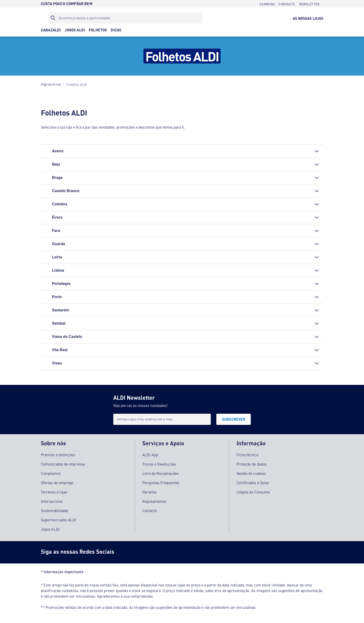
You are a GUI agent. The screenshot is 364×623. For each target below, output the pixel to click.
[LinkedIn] (181, 552)
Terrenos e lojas (54, 491)
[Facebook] (125, 552)
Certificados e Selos (253, 482)
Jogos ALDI (50, 529)
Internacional (52, 501)
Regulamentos (154, 501)
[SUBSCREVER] (233, 419)
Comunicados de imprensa (63, 463)
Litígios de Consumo (253, 491)
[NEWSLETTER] (309, 3)
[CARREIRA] (267, 3)
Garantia (149, 491)
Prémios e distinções (58, 454)
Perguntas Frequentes (160, 482)
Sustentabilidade (54, 510)
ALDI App (150, 454)
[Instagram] (144, 552)
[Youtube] (162, 552)
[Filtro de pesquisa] (125, 17)
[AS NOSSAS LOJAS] (308, 18)
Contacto (149, 510)
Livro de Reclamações (160, 473)
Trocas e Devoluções (159, 463)
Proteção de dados (252, 463)
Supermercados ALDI (58, 519)
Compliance (50, 473)
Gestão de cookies (251, 473)
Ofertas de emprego (57, 482)
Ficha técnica (247, 454)
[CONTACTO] (287, 3)
